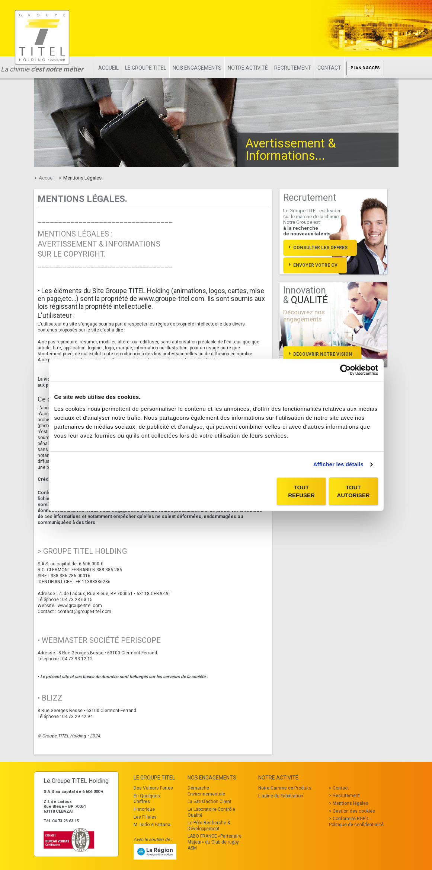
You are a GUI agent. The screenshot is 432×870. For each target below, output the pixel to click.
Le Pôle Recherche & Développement (209, 825)
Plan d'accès (365, 68)
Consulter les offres (320, 247)
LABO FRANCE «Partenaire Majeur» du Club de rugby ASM (214, 842)
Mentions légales (350, 803)
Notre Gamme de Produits (284, 788)
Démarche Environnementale (206, 791)
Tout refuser (301, 491)
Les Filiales (145, 817)
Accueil (108, 68)
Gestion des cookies (354, 811)
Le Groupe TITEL (145, 68)
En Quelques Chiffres (147, 798)
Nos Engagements (197, 68)
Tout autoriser (353, 491)
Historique (144, 809)
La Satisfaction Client (209, 801)
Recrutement (292, 68)
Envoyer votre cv (315, 265)
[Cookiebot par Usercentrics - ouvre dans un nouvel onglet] (345, 369)
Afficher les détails (338, 464)
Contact (329, 68)
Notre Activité (248, 68)
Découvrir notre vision (322, 354)
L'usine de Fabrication (280, 795)
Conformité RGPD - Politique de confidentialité (356, 821)
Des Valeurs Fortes (153, 788)
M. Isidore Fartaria (152, 824)
